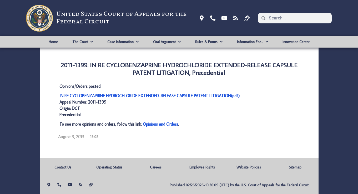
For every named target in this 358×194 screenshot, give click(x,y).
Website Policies (248, 167)
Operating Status (109, 167)
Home (53, 41)
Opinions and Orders (160, 124)
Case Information (123, 41)
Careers (156, 167)
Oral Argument (167, 41)
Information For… (252, 41)
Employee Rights (202, 167)
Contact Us (62, 167)
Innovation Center (296, 41)
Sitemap (295, 167)
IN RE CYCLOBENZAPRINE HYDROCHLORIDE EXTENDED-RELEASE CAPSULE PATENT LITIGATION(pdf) (149, 95)
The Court (82, 41)
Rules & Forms (209, 41)
